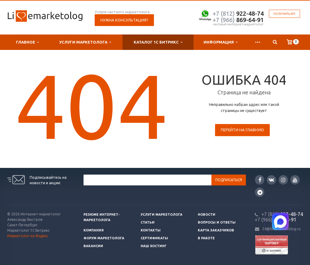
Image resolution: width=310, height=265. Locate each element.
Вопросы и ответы (217, 222)
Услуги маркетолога (85, 42)
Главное (27, 42)
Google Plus (260, 192)
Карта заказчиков (216, 230)
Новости (206, 214)
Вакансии (93, 246)
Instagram (283, 179)
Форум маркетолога (103, 238)
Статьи (148, 222)
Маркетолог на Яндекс (27, 236)
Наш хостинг (154, 246)
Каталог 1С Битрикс (158, 42)
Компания (93, 230)
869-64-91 (238, 19)
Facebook (260, 179)
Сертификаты (154, 238)
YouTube (295, 179)
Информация (220, 42)
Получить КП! (284, 13)
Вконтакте (271, 179)
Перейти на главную (242, 130)
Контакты (151, 230)
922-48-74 (238, 13)
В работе (206, 238)
